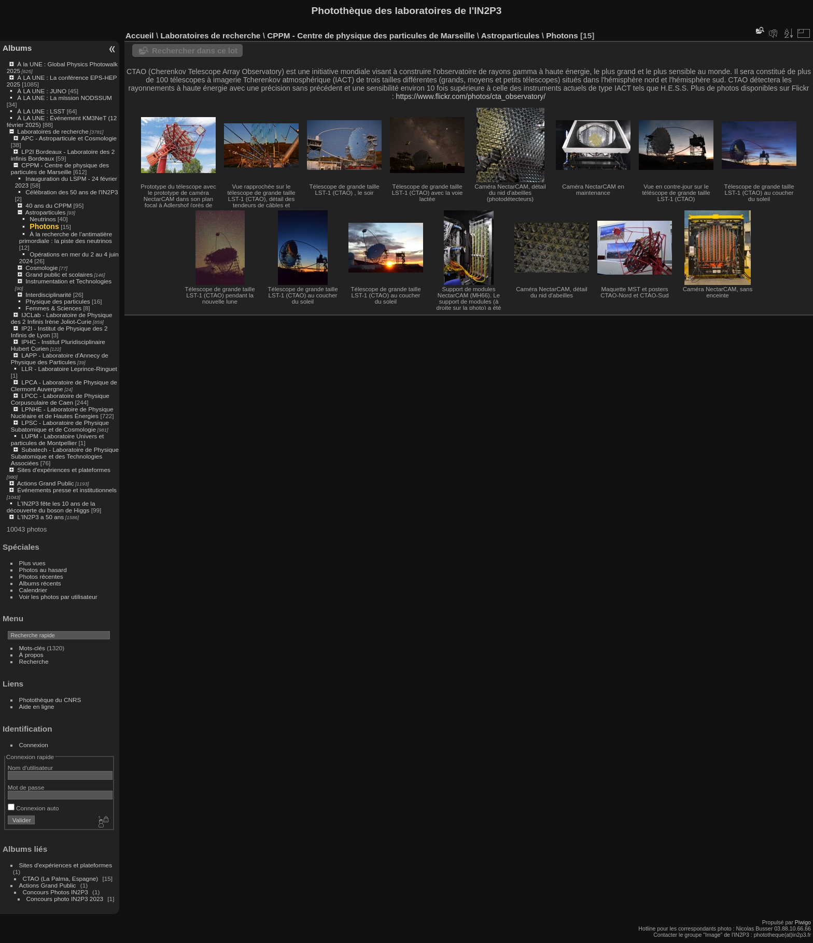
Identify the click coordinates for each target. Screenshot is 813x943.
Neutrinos (42, 219)
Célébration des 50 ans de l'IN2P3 (71, 192)
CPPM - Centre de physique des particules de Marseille (60, 168)
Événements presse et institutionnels (67, 490)
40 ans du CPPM (48, 205)
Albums (17, 48)
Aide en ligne (36, 706)
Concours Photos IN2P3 (55, 892)
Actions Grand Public (45, 483)
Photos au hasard (43, 569)
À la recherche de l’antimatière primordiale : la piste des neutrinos (65, 237)
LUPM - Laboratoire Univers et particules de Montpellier (57, 439)
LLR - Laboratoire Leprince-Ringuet (69, 368)
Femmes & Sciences (53, 308)
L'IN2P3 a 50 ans (40, 516)
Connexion (33, 744)
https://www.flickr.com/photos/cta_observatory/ (471, 96)
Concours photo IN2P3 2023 (64, 898)
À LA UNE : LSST (41, 111)
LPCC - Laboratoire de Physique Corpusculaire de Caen (60, 399)
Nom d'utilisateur (30, 767)
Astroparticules (45, 212)
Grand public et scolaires (59, 274)
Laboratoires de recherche (52, 131)
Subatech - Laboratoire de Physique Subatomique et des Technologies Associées (65, 456)
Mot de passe (26, 787)
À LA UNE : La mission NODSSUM (64, 97)
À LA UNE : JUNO (42, 91)
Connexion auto (33, 808)
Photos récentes (41, 576)
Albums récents (40, 583)
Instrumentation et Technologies (68, 281)
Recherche (34, 661)
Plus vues (32, 563)
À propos (31, 654)
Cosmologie (41, 267)
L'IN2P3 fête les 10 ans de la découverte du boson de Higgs (51, 506)
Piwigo (803, 922)
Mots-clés (32, 648)
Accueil (139, 35)
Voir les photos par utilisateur (58, 596)
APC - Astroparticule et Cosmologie (69, 138)
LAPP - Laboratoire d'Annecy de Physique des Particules (59, 358)
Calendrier (33, 590)
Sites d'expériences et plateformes (63, 469)
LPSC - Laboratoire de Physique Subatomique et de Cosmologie (60, 426)
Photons (44, 226)
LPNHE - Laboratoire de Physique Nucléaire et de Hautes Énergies (62, 412)
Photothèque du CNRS (50, 699)
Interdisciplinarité (48, 294)
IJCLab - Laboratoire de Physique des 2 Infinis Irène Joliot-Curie (62, 318)
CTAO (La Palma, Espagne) (61, 878)
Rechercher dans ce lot (194, 50)
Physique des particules (57, 301)
